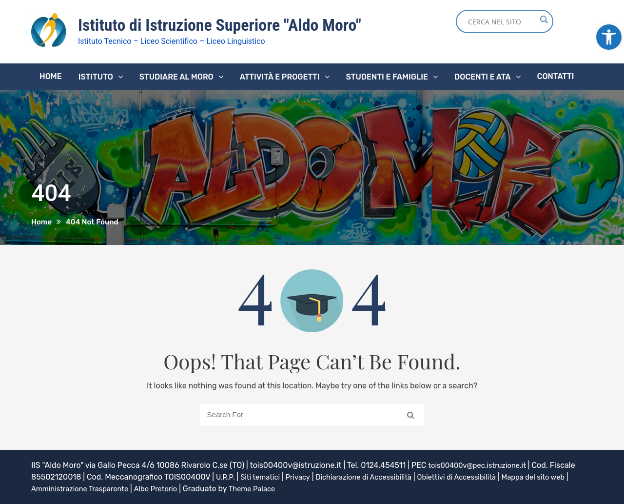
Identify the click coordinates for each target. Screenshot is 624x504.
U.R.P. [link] (226, 476)
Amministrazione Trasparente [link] (105, 488)
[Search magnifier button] (543, 19)
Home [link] (50, 76)
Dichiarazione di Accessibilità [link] (375, 476)
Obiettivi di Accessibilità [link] (477, 476)
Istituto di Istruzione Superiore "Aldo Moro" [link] (228, 25)
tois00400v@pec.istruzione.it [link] (481, 464)
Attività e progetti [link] (280, 76)
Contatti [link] (555, 76)
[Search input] (502, 21)
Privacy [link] (304, 476)
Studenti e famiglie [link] (387, 76)
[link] (609, 37)
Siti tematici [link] (264, 476)
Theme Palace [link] (287, 488)
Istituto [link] (95, 76)
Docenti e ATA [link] (482, 76)
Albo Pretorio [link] (187, 488)
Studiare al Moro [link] (176, 76)
